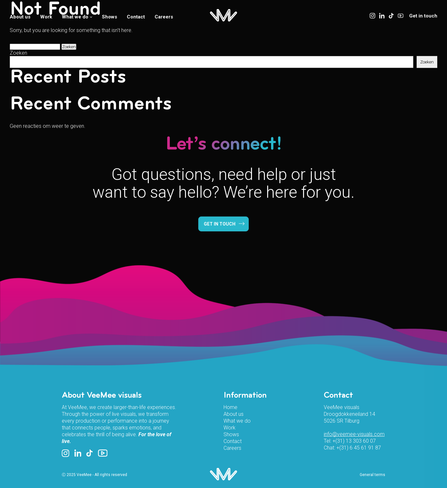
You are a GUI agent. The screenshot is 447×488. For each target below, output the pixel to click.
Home (230, 407)
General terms (372, 474)
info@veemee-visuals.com (354, 434)
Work (46, 17)
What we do (77, 17)
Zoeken (18, 53)
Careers (164, 17)
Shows (109, 17)
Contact (136, 17)
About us (20, 17)
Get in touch (423, 16)
